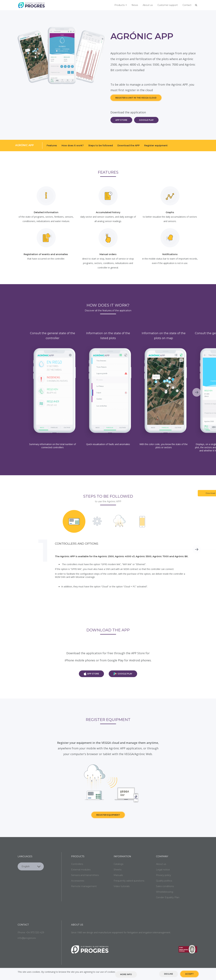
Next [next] (196, 392)
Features (52, 145)
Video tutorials (122, 886)
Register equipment (156, 145)
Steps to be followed (100, 145)
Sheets (117, 869)
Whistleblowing (164, 891)
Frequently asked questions (129, 880)
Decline (168, 974)
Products (120, 5)
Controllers (77, 864)
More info (126, 974)
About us (148, 5)
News (135, 5)
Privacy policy (163, 875)
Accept (189, 974)
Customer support (167, 5)
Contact (187, 5)
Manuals (118, 875)
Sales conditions (165, 886)
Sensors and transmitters (85, 875)
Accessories (77, 880)
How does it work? (73, 145)
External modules (80, 869)
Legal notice (163, 869)
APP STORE (121, 120)
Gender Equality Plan (167, 897)
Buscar (196, 5)
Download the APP (128, 145)
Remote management (84, 886)
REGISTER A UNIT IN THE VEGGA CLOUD (135, 98)
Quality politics (164, 880)
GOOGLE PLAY (146, 120)
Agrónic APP (24, 145)
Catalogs (118, 864)
